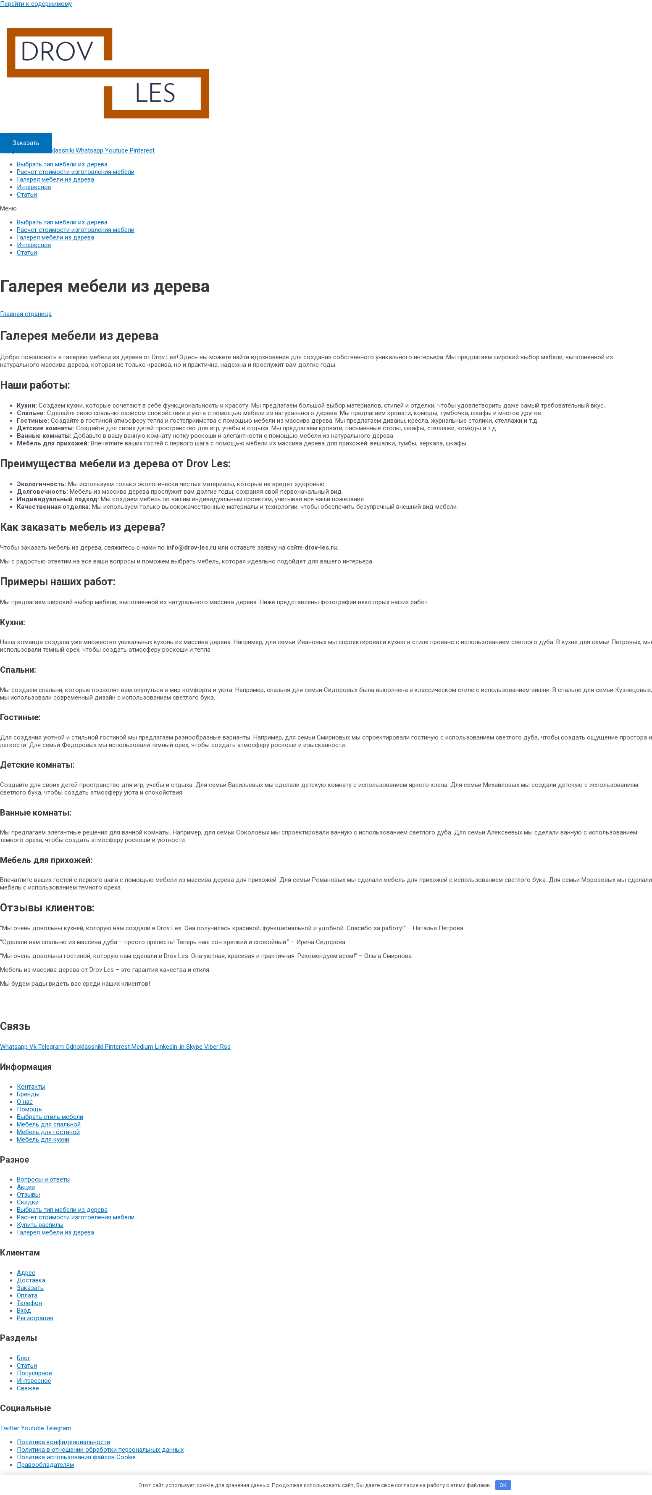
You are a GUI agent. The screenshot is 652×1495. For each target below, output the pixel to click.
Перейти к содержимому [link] (36, 4)
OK (503, 1485)
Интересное (34, 187)
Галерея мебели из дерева (55, 179)
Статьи (27, 194)
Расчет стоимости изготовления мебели (75, 172)
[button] (26, 143)
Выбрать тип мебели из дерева (62, 164)
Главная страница (26, 314)
